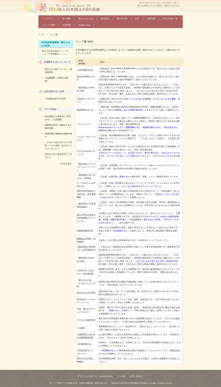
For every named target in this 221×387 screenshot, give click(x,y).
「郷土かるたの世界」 (152, 219)
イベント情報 (48, 25)
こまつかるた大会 (138, 99)
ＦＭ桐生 (81, 328)
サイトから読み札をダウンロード (137, 186)
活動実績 (151, 18)
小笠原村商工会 (84, 344)
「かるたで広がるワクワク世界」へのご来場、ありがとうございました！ (58, 145)
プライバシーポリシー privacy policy (95, 376)
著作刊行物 (122, 18)
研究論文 (105, 18)
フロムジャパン (84, 124)
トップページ (48, 18)
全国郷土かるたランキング (57, 62)
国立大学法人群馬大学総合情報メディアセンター (86, 218)
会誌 (137, 18)
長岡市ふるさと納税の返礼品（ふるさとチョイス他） (140, 110)
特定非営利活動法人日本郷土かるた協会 (70, 7)
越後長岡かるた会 (85, 110)
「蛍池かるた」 (114, 310)
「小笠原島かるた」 (108, 350)
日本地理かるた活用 (54, 91)
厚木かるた (124, 176)
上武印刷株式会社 (85, 70)
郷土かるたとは (85, 18)
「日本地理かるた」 (120, 231)
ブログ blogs (50, 109)
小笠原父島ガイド (85, 350)
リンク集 (121, 376)
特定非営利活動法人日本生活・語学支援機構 (86, 194)
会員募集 (66, 25)
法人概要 (66, 18)
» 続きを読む (66, 163)
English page (84, 25)
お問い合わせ (136, 376)
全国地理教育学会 (85, 231)
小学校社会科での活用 (55, 98)
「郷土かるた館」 (85, 280)
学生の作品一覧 (170, 18)
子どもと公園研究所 (86, 320)
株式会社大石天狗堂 (86, 293)
